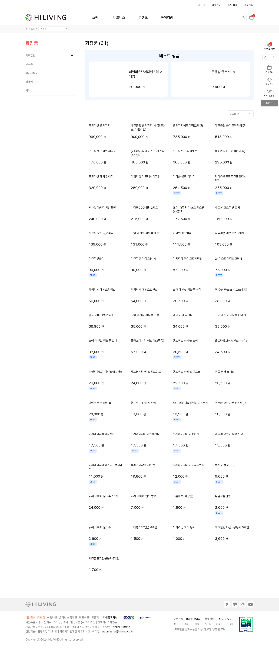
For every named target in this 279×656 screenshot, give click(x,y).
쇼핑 (95, 17)
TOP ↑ (269, 103)
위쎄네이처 (31, 81)
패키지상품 (31, 73)
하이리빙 (167, 17)
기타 (27, 90)
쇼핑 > (34, 28)
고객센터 (249, 5)
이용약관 (52, 617)
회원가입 (216, 5)
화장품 (31, 43)
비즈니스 (119, 17)
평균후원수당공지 (89, 617)
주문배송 (232, 5)
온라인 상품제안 (68, 617)
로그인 (201, 5)
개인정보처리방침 (35, 617)
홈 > (27, 28)
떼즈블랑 (30, 55)
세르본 (29, 64)
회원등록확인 (110, 617)
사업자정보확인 (121, 627)
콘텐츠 (143, 17)
